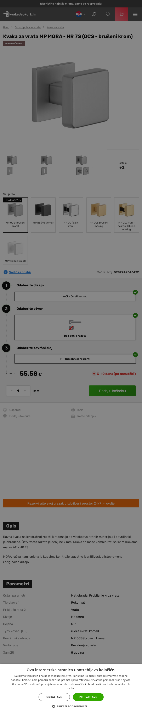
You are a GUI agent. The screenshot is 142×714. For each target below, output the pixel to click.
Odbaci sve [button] (54, 697)
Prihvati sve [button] (88, 697)
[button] (71, 706)
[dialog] (71, 357)
